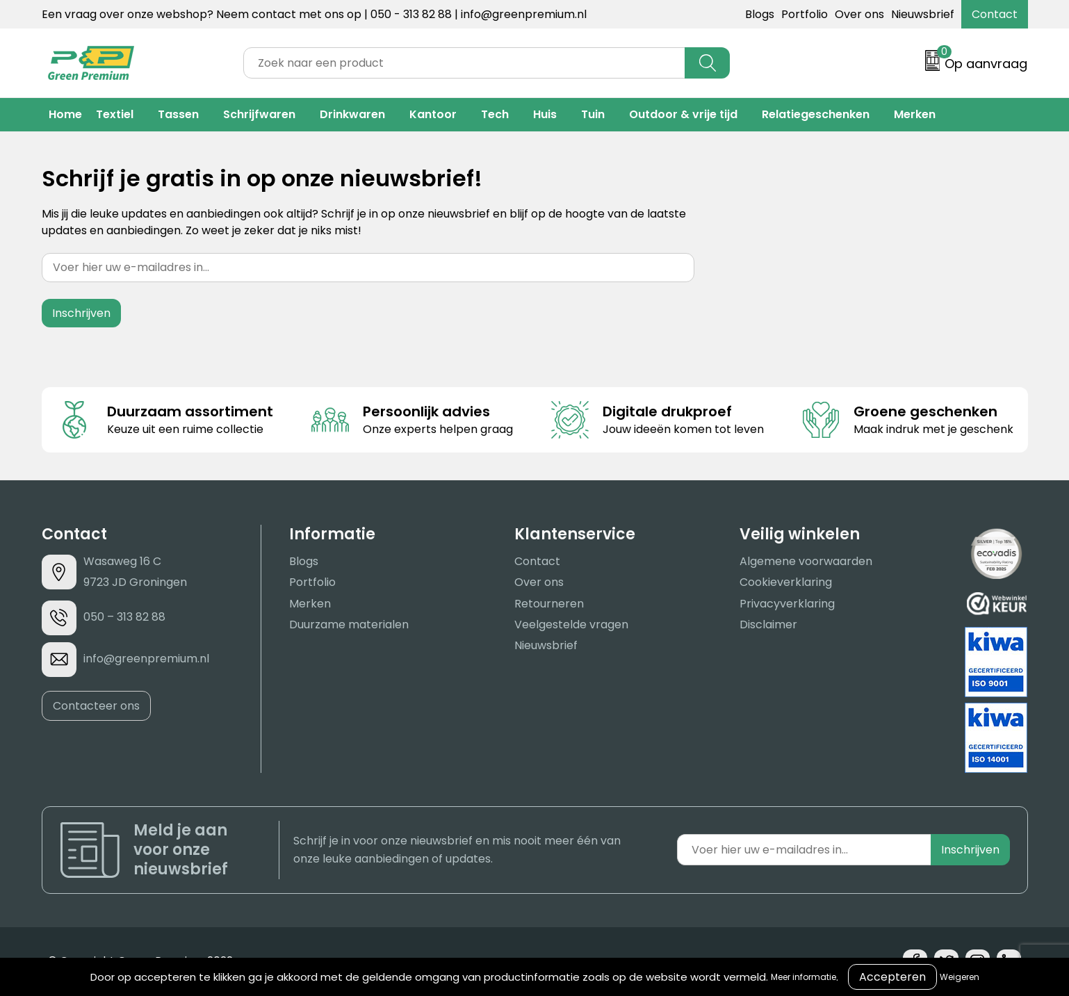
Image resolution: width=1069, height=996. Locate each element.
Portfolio (804, 14)
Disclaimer (768, 624)
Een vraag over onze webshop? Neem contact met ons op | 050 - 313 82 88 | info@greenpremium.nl (314, 14)
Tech (495, 114)
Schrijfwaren (259, 114)
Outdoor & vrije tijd (683, 114)
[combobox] (464, 63)
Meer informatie (803, 977)
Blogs (759, 14)
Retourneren (549, 604)
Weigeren (959, 977)
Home (65, 114)
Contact (995, 14)
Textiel (114, 114)
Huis (545, 114)
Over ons (859, 14)
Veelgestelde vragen (571, 624)
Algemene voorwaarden (806, 561)
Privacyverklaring (787, 604)
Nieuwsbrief (922, 14)
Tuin (593, 114)
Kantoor (433, 114)
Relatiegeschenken (816, 114)
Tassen (178, 114)
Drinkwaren (352, 114)
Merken (915, 114)
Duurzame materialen (349, 624)
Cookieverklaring (786, 582)
